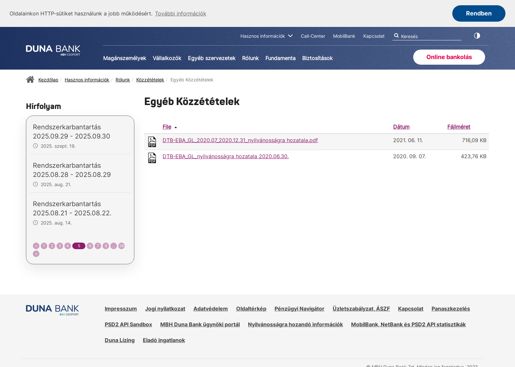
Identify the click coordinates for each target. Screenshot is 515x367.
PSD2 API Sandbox (128, 323)
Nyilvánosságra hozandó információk (295, 323)
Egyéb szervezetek (211, 57)
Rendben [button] (479, 13)
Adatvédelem (210, 308)
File (167, 126)
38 (121, 245)
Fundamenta (280, 57)
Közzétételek (150, 79)
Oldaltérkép (251, 308)
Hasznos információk (87, 79)
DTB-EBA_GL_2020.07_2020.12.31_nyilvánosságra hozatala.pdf (240, 139)
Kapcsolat (410, 308)
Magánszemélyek (124, 57)
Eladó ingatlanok (164, 339)
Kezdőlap (48, 79)
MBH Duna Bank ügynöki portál (200, 323)
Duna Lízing (120, 339)
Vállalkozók (167, 57)
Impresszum (121, 308)
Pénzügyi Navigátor (300, 308)
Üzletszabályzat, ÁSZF (361, 308)
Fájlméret (458, 126)
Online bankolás (449, 56)
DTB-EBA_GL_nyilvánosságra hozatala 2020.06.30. (226, 155)
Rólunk (250, 57)
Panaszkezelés (451, 308)
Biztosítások (317, 57)
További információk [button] (180, 13)
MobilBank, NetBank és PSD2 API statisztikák (408, 323)
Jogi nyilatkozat (165, 308)
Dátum (401, 126)
